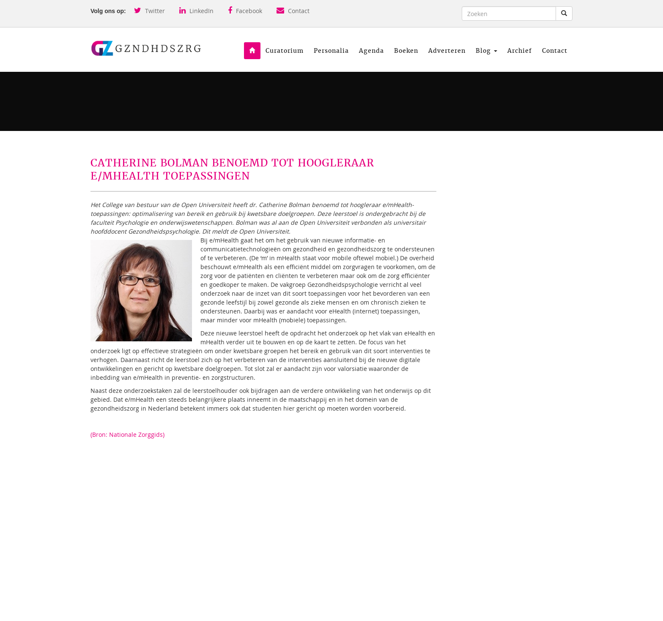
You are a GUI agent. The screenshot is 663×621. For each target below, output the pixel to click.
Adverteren (447, 50)
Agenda (371, 50)
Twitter (149, 11)
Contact (293, 11)
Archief (519, 50)
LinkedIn (196, 11)
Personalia (331, 50)
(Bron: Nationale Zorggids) (127, 434)
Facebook (245, 11)
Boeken (406, 50)
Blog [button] (486, 50)
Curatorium (285, 50)
